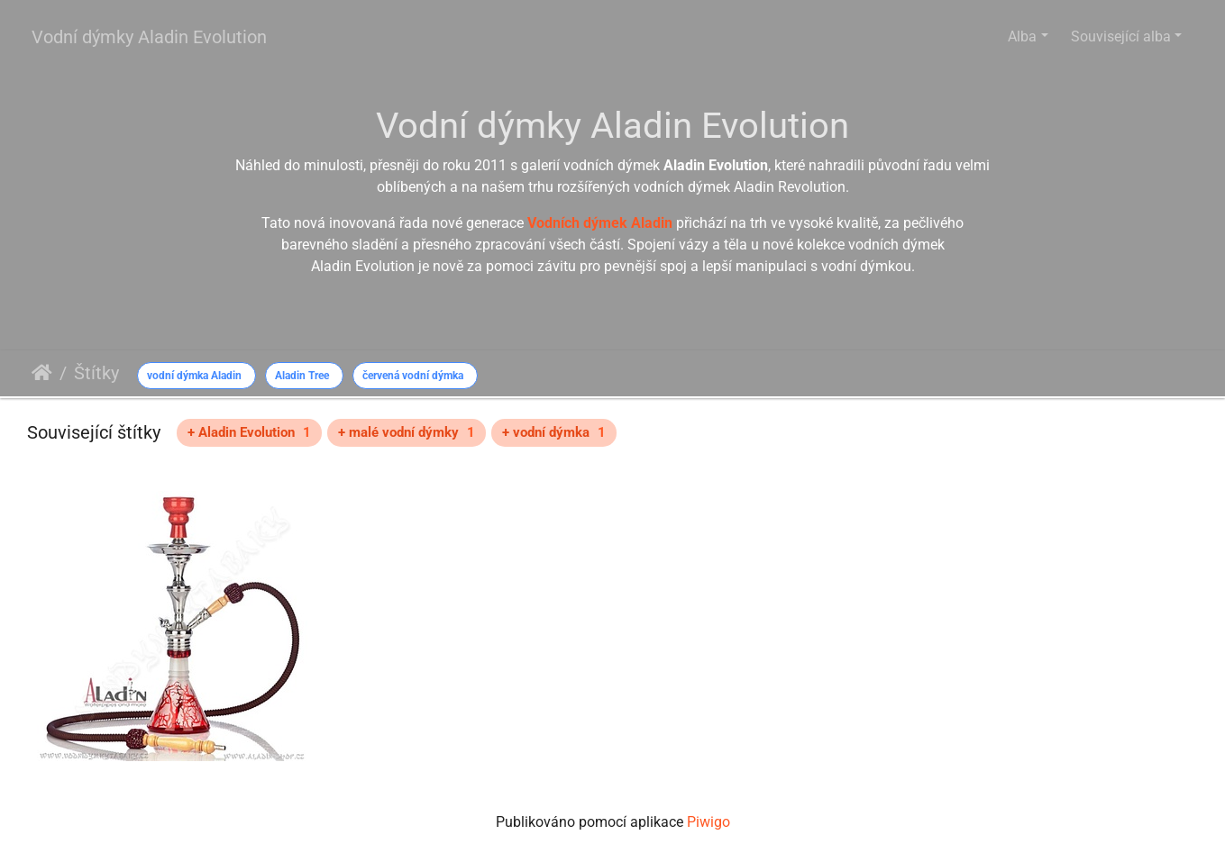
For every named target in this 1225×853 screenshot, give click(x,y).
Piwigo (708, 821)
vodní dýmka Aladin (194, 375)
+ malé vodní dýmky (406, 432)
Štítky (96, 373)
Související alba (1121, 36)
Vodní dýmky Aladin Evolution (149, 37)
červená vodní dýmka (412, 375)
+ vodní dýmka (554, 432)
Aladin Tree (302, 375)
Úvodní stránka (42, 372)
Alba (1022, 36)
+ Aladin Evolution (249, 432)
